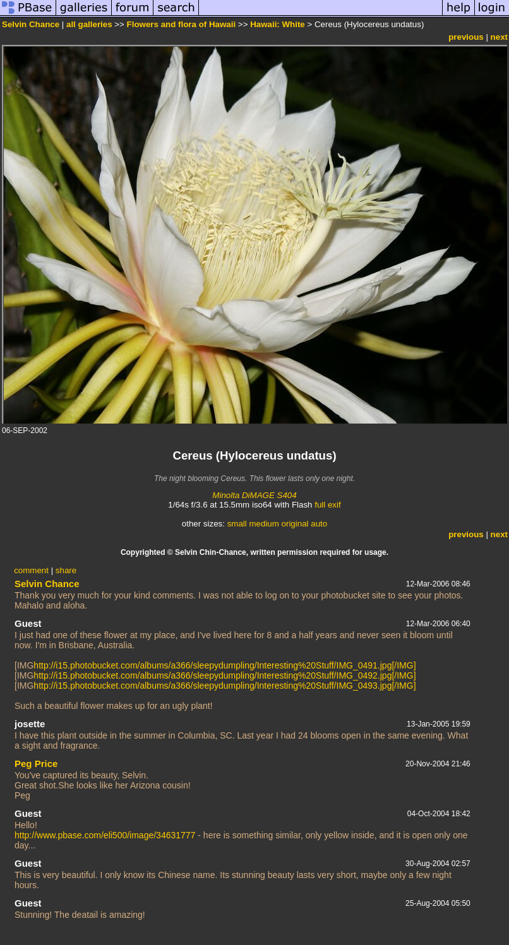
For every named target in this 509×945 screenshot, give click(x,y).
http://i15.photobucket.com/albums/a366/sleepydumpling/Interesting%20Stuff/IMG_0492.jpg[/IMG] (224, 675)
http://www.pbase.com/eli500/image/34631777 (105, 835)
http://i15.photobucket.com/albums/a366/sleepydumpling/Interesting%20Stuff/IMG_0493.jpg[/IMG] (224, 686)
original (295, 523)
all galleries (89, 24)
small (237, 523)
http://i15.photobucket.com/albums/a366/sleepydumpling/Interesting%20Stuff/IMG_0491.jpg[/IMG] (224, 665)
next (499, 37)
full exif (327, 504)
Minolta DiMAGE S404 (254, 495)
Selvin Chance (30, 24)
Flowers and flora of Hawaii (181, 24)
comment (31, 570)
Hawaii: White (277, 24)
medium (263, 523)
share (66, 570)
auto (319, 523)
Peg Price (36, 763)
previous (466, 37)
